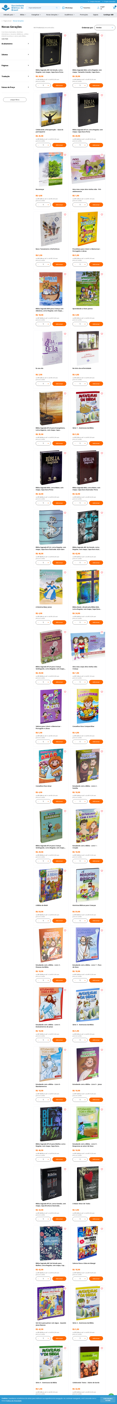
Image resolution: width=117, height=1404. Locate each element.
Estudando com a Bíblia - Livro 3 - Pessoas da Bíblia (45, 569)
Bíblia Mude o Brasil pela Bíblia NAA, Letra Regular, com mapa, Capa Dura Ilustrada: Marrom (73, 366)
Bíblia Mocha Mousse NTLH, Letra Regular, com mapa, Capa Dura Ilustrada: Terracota (101, 1329)
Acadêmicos (70, 15)
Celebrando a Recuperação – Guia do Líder (46, 924)
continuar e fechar (107, 1399)
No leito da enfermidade (100, 213)
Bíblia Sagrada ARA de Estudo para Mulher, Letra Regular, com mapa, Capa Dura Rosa (101, 1076)
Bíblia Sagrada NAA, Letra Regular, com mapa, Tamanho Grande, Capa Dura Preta (74, 62)
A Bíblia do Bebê (70, 517)
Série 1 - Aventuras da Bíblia (74, 264)
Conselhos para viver (71, 1024)
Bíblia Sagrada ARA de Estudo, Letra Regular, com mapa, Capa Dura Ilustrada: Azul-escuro (46, 1126)
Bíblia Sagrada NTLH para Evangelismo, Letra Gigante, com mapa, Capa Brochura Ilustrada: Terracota (46, 265)
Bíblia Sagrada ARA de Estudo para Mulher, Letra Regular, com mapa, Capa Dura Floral (45, 1228)
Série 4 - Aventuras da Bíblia (101, 771)
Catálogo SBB (108, 15)
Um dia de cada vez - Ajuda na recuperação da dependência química (74, 1076)
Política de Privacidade (14, 1401)
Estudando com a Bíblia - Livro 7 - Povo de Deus (73, 569)
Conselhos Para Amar (43, 467)
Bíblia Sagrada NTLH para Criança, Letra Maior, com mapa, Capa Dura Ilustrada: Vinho (46, 1329)
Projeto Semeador (108, 1)
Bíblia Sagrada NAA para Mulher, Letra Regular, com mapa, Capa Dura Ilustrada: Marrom (101, 1380)
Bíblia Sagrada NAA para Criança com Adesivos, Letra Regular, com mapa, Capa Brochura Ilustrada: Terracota (101, 163)
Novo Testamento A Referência (43, 163)
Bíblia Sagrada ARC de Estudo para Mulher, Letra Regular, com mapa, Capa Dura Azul (73, 721)
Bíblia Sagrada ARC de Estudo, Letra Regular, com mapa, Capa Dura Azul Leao (101, 316)
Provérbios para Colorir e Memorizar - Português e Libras (73, 163)
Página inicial (7, 21)
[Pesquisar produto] (57, 8)
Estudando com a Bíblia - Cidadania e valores (45, 1279)
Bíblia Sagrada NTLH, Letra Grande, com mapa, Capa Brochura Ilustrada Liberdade (101, 670)
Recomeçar (68, 112)
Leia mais (5, 39)
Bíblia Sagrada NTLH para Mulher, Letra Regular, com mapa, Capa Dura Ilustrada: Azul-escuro (46, 670)
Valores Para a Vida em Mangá (100, 721)
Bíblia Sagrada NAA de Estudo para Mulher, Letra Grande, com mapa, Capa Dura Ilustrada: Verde (101, 1279)
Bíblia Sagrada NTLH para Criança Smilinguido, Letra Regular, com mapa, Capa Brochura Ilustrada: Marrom (101, 366)
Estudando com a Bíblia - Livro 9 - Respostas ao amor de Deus (74, 670)
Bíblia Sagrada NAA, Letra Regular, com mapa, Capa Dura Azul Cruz (45, 1177)
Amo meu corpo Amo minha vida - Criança (46, 417)
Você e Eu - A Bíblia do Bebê (46, 1075)
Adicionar (55, 76)
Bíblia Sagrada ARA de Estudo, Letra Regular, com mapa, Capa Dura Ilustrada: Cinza (74, 924)
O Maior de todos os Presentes (98, 1126)
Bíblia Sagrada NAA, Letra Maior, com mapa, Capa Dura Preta (102, 265)
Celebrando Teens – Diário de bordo (45, 822)
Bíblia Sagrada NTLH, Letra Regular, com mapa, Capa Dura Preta (46, 113)
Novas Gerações (52, 15)
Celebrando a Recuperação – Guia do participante (102, 62)
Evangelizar (36, 15)
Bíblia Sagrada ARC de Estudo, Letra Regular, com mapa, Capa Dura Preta (46, 62)
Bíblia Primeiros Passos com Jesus (74, 1177)
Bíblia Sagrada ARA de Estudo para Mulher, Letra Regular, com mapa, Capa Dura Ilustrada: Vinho (45, 1025)
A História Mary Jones (44, 365)
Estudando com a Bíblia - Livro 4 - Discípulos (100, 822)
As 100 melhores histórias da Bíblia (102, 924)
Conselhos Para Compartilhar (97, 417)
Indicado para (9, 15)
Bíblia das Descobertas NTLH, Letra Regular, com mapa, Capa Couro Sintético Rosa (46, 1380)
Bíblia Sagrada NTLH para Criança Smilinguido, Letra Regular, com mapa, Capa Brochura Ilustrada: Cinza (101, 468)
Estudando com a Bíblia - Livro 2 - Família (73, 468)
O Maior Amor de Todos (44, 720)
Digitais (95, 15)
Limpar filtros (14, 100)
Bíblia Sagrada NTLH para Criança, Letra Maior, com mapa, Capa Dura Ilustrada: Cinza (74, 873)
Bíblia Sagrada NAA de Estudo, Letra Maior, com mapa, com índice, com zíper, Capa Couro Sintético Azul (102, 1228)
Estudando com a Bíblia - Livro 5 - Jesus (100, 620)
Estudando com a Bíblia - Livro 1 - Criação (45, 518)
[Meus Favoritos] (85, 7)
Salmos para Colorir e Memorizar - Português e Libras (73, 417)
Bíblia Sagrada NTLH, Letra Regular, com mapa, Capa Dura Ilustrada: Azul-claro (74, 316)
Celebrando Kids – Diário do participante (101, 873)
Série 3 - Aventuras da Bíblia (46, 619)
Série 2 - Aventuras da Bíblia (74, 771)
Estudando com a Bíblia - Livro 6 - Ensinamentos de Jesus (101, 569)
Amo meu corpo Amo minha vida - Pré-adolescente (101, 113)
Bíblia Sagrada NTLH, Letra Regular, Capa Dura (74, 1380)
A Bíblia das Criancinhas (44, 973)
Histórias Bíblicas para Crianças (99, 518)
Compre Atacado (94, 1)
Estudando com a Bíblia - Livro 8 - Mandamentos (73, 620)
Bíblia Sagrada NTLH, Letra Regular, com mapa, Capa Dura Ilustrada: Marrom (74, 822)
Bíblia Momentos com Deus (46, 872)
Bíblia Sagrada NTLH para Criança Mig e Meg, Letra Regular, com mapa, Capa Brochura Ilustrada (73, 974)
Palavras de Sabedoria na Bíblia (100, 1025)
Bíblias (23, 15)
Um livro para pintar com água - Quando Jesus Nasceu (46, 772)
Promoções (84, 15)
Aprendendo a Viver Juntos (46, 213)
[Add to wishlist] (56, 35)
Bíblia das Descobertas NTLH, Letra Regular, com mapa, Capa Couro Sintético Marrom (74, 1228)
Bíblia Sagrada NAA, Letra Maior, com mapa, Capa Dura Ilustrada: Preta (46, 316)
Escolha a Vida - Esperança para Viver (73, 1329)
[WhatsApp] (67, 7)
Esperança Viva (97, 1176)
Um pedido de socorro (99, 973)
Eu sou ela (67, 213)
